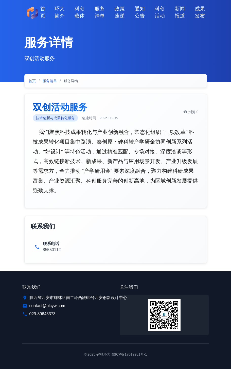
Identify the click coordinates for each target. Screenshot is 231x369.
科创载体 (80, 12)
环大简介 (60, 12)
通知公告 (140, 12)
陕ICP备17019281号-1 (129, 354)
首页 (42, 12)
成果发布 (200, 12)
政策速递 (120, 12)
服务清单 (100, 12)
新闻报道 (180, 12)
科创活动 (160, 12)
